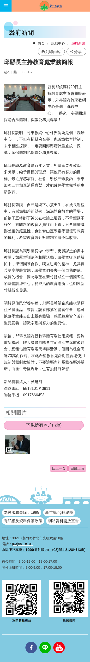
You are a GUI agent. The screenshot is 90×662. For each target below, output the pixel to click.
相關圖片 (16, 413)
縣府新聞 (78, 43)
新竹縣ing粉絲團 (59, 512)
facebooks (31, 642)
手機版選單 (6, 6)
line (45, 642)
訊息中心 (58, 43)
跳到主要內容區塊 (2, 2)
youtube (59, 642)
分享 (78, 52)
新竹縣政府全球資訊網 (50, 6)
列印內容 (53, 52)
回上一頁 (59, 468)
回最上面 (77, 468)
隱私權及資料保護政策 (23, 521)
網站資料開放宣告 (63, 521)
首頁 (41, 43)
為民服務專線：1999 (21, 512)
